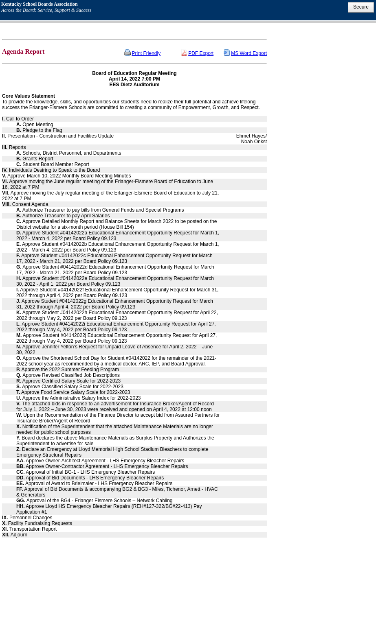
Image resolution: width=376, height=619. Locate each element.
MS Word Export (249, 53)
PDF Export (200, 53)
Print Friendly (146, 53)
